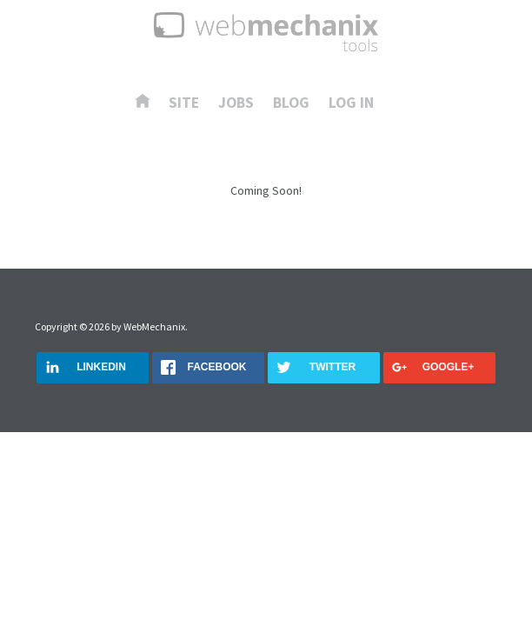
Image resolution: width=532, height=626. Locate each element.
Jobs (236, 103)
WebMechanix (154, 326)
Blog (291, 103)
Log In (351, 103)
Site (184, 103)
